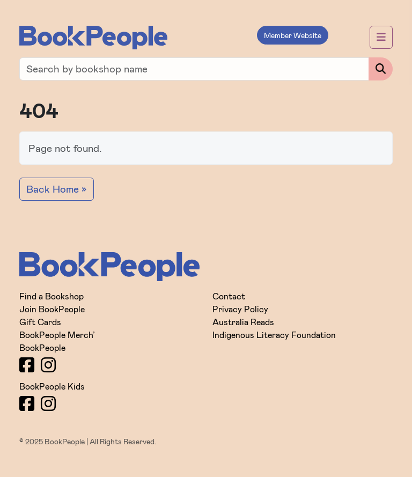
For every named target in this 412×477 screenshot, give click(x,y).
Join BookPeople (52, 309)
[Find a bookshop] (194, 68)
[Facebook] (26, 364)
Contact (228, 296)
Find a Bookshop (51, 296)
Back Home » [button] (56, 188)
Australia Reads (243, 322)
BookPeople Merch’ (57, 334)
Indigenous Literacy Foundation (274, 334)
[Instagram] (48, 364)
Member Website (292, 35)
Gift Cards (40, 322)
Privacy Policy (240, 309)
